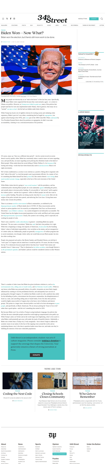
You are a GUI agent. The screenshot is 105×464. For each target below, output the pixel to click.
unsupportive (39, 230)
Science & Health (22, 453)
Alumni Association (6, 449)
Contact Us (4, 453)
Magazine (4, 25)
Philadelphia (21, 457)
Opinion (55, 442)
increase (4, 194)
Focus (24, 25)
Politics (20, 455)
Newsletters (82, 18)
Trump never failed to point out (32, 104)
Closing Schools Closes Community (52, 393)
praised (29, 176)
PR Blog (3, 459)
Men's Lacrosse (39, 449)
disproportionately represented (18, 214)
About (3, 442)
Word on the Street (89, 25)
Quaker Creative (5, 457)
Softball (37, 446)
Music (49, 25)
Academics (21, 444)
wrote (27, 117)
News (20, 442)
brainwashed (43, 225)
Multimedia (74, 25)
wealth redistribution (22, 220)
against (42, 187)
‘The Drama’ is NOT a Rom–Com (88, 65)
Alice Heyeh (23, 96)
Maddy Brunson (18, 398)
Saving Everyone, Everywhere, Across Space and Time (89, 70)
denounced (50, 163)
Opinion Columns (57, 444)
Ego (31, 25)
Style (65, 25)
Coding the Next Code (17, 391)
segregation (48, 115)
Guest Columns (56, 446)
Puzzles (55, 456)
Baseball (37, 444)
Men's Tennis (38, 453)
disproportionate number (9, 205)
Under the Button (94, 442)
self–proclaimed (8, 248)
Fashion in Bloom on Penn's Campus (89, 59)
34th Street (74, 442)
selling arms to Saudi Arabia (24, 285)
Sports (38, 442)
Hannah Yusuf (6, 42)
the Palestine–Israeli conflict (46, 285)
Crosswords (55, 459)
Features (14, 25)
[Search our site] (102, 18)
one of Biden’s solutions (16, 209)
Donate (93, 18)
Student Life (21, 459)
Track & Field (38, 457)
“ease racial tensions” (31, 184)
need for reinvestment (20, 202)
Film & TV (40, 25)
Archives (3, 451)
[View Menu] (3, 19)
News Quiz (55, 461)
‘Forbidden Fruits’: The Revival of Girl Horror (89, 77)
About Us (3, 444)
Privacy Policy (4, 461)
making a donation (50, 339)
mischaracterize (44, 165)
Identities (20, 451)
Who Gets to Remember (87, 393)
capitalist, (17, 248)
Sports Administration (41, 459)
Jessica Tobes (53, 407)
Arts (56, 25)
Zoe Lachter (88, 405)
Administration (22, 446)
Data (19, 461)
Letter (102, 25)
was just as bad (12, 109)
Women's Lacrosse (40, 451)
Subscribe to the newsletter (95, 81)
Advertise (3, 446)
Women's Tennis (39, 455)
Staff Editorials (56, 449)
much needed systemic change (10, 178)
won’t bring (51, 176)
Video (88, 449)
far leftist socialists (40, 245)
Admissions (21, 449)
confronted (54, 117)
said (33, 223)
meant (44, 194)
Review (80, 63)
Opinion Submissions (59, 452)
